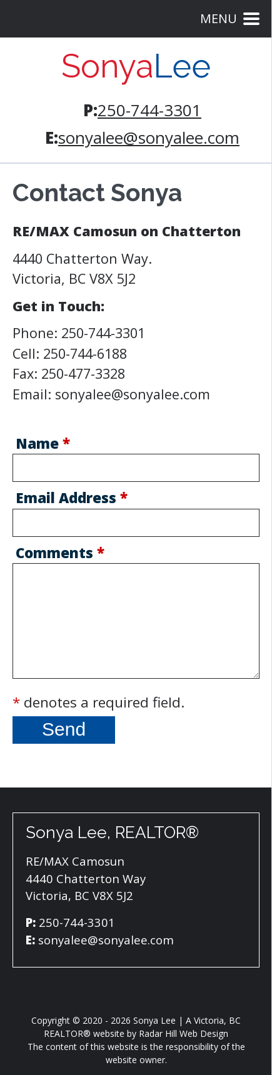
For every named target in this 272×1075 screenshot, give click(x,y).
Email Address (72, 499)
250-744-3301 (149, 110)
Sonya (136, 66)
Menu (229, 18)
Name (43, 445)
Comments (60, 554)
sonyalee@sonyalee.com (148, 137)
